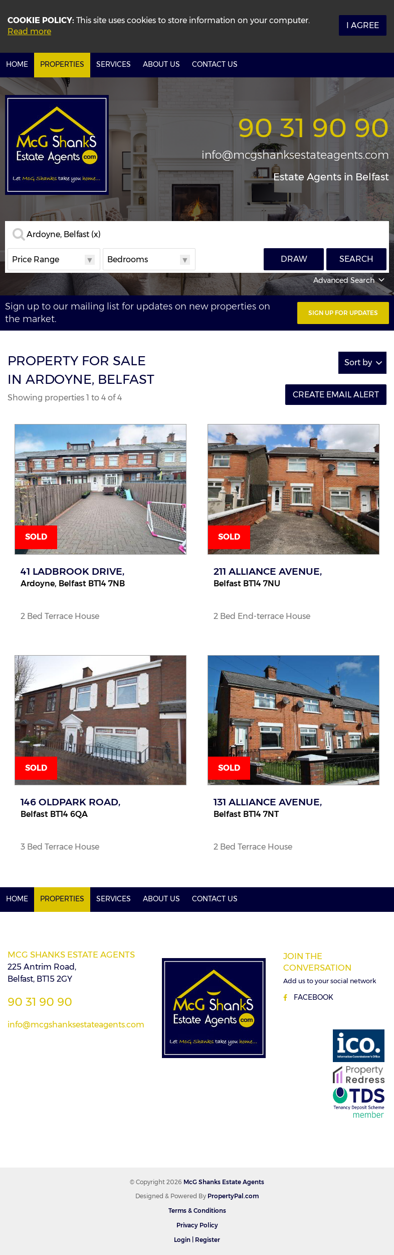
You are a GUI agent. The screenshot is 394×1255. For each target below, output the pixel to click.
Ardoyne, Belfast (64, 235)
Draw (294, 259)
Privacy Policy (197, 1225)
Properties (62, 64)
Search (356, 259)
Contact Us (215, 64)
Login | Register (197, 1239)
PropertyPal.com (233, 1196)
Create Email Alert (336, 394)
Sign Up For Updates (343, 313)
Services (113, 64)
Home (17, 64)
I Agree (362, 25)
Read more (29, 31)
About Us (161, 64)
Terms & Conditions (197, 1210)
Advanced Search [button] (349, 280)
